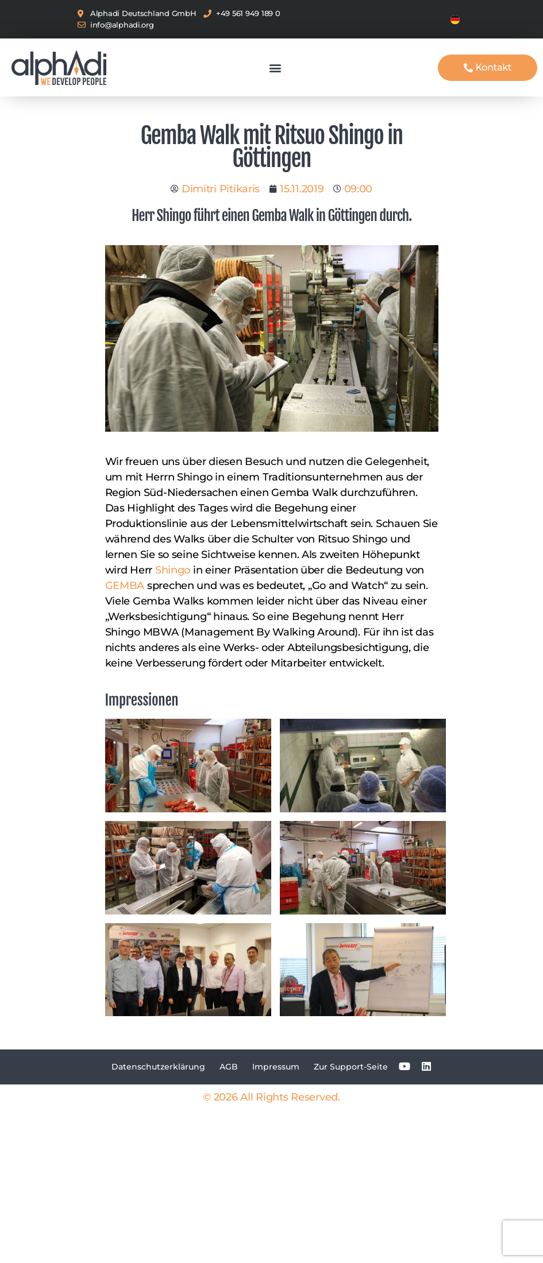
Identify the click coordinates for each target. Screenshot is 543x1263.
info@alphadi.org (122, 24)
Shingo (172, 570)
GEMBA (125, 585)
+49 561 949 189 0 (248, 13)
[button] (274, 67)
